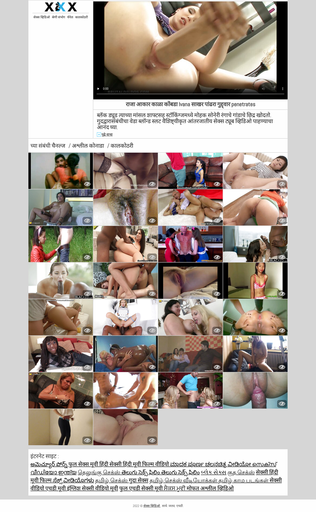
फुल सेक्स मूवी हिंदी (89, 464)
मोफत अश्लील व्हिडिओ (210, 488)
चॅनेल (70, 17)
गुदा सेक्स (138, 480)
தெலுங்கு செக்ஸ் (100, 472)
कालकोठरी (81, 17)
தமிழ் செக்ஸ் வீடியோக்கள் (184, 480)
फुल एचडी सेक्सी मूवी (141, 488)
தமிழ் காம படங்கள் (244, 480)
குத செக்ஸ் (241, 472)
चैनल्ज (59, 145)
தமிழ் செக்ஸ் (112, 480)
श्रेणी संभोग (58, 17)
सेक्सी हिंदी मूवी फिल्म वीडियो (139, 464)
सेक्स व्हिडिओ (41, 17)
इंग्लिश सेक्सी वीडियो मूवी (92, 488)
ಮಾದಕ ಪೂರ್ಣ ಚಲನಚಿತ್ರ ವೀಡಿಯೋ (211, 464)
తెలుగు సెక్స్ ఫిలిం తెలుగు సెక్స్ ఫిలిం (161, 472)
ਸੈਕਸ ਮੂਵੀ (175, 488)
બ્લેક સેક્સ (213, 472)
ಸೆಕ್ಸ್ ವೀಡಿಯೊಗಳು (73, 480)
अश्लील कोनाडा (88, 145)
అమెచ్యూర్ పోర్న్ (49, 464)
